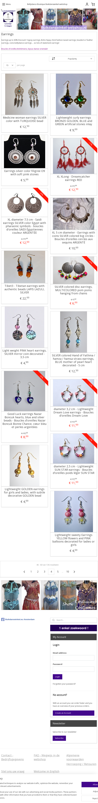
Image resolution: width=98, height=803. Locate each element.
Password (57, 664)
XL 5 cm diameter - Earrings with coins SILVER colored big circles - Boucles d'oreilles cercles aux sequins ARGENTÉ (73, 237)
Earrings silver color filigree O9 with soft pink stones (24, 172)
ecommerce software (75, 792)
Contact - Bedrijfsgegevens (12, 757)
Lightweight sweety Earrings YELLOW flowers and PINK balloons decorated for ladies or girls (73, 539)
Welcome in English (46, 771)
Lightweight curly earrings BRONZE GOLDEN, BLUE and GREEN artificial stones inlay (73, 121)
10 (67, 571)
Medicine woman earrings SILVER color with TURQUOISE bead (24, 119)
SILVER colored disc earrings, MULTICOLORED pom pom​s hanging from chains (74, 290)
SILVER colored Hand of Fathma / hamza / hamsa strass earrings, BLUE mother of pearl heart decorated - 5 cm (73, 360)
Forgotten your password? (64, 684)
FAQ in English (43, 776)
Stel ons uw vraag (12, 771)
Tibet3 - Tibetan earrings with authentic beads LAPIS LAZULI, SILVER (24, 289)
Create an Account (63, 713)
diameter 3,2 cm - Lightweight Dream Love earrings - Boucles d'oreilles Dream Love (73, 412)
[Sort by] (71, 58)
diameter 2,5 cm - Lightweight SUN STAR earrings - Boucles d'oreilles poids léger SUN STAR (73, 470)
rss (63, 792)
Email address (60, 653)
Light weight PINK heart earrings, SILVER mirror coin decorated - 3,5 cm (24, 354)
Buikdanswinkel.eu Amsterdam (18, 619)
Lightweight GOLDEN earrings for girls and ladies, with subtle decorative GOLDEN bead (24, 492)
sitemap (57, 792)
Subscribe (59, 738)
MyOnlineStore (49, 797)
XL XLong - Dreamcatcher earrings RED (73, 178)
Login (57, 676)
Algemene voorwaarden (75, 757)
